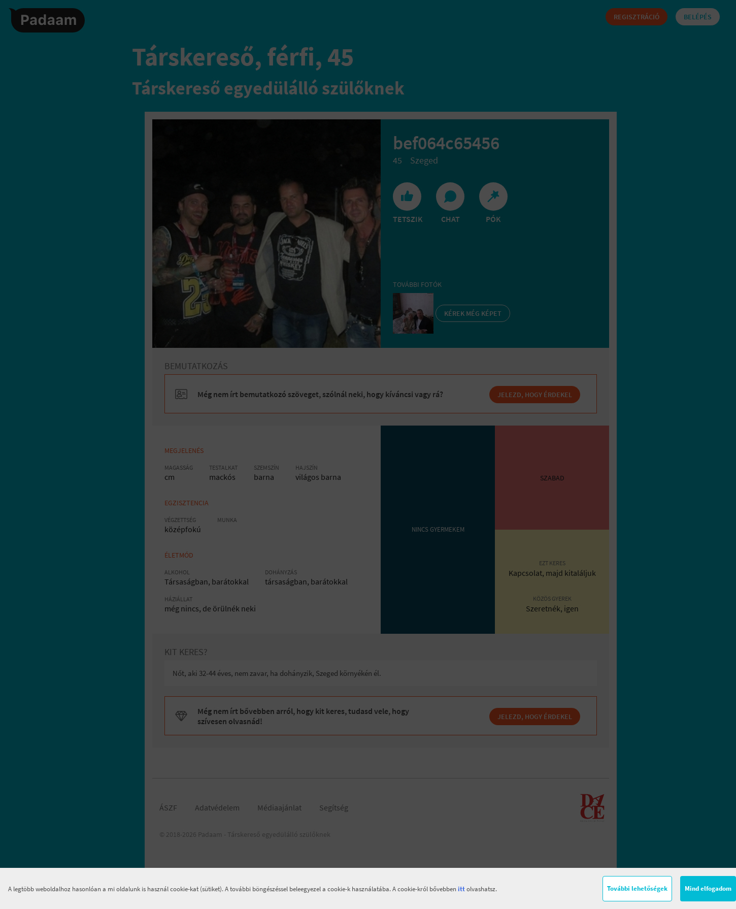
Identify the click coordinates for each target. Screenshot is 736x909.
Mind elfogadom (708, 888)
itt (461, 889)
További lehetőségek (637, 888)
